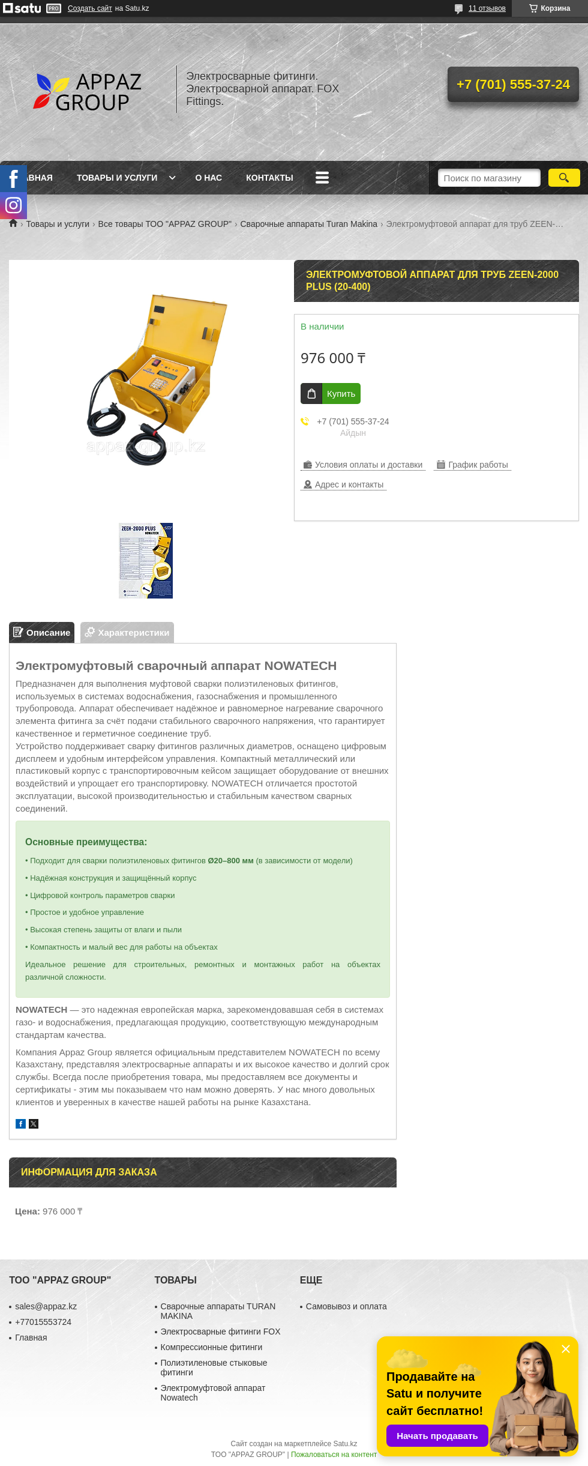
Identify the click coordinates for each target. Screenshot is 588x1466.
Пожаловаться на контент (334, 1454)
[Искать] (564, 178)
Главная (32, 177)
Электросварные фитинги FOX (221, 1331)
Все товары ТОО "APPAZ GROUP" (165, 224)
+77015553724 (43, 1322)
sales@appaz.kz (46, 1306)
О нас (208, 177)
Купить (341, 393)
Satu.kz (345, 1444)
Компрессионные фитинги (212, 1347)
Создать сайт (90, 8)
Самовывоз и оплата (346, 1306)
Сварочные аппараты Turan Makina (309, 224)
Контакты (269, 177)
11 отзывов (487, 8)
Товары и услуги (117, 177)
